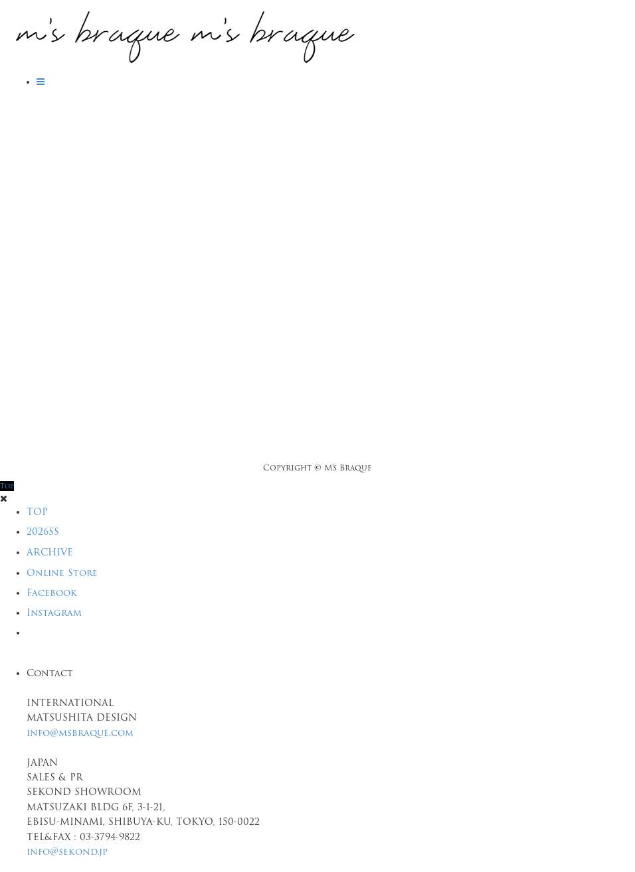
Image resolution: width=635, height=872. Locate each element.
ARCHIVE (50, 552)
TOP (37, 511)
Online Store (62, 572)
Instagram (54, 612)
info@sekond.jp (67, 851)
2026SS (43, 531)
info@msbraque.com (80, 732)
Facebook (52, 592)
